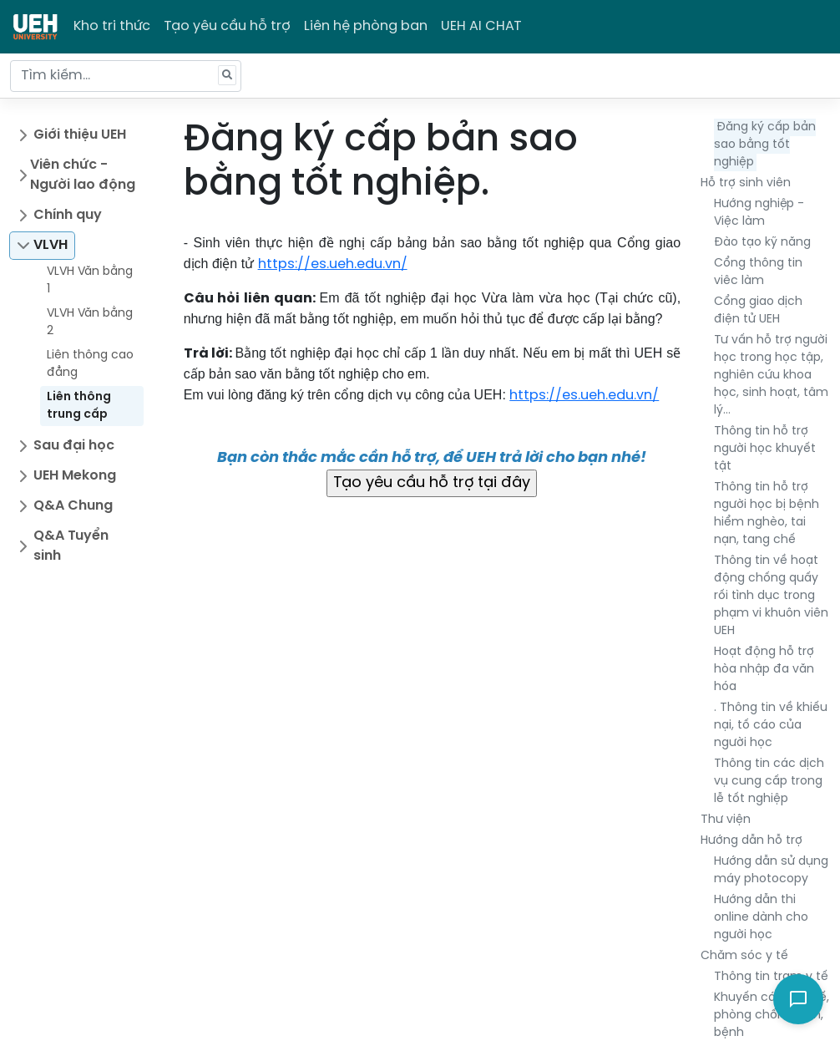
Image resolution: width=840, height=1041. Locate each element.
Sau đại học (73, 446)
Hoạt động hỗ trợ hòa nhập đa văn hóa (764, 669)
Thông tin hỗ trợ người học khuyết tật (765, 449)
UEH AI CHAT (481, 26)
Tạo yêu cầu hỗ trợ (227, 26)
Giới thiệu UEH (79, 135)
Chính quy (67, 215)
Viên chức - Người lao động (82, 175)
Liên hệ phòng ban (366, 26)
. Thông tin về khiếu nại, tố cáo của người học (770, 725)
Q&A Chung (73, 506)
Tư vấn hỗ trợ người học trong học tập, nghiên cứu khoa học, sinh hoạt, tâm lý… (771, 375)
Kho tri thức (111, 26)
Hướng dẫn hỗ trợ (751, 841)
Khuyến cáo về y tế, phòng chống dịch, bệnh (771, 1015)
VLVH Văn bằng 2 (90, 322)
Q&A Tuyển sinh (71, 546)
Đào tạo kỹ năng (762, 242)
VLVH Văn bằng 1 (90, 281)
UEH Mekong (74, 476)
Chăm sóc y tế (744, 956)
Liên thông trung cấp (79, 406)
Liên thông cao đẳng (90, 364)
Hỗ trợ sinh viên (746, 183)
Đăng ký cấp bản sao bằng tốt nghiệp (765, 145)
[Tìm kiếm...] (125, 76)
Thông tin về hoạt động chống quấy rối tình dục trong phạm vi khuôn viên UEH (771, 596)
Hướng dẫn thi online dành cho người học (761, 918)
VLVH (50, 245)
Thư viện (726, 820)
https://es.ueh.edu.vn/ (332, 264)
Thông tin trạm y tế (771, 977)
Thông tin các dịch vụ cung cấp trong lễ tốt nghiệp (769, 781)
